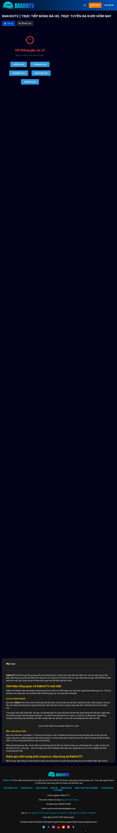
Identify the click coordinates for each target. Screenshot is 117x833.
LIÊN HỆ (54, 788)
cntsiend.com (39, 64)
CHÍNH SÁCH (26, 788)
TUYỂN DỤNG (107, 788)
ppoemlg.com (41, 73)
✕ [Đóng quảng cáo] (86, 831)
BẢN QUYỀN (66, 788)
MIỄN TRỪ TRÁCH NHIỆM (86, 788)
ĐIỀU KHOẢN (41, 788)
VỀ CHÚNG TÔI (10, 788)
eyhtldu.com (30, 82)
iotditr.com (18, 64)
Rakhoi (17, 702)
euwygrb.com (18, 73)
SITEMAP (58, 790)
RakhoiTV (10, 675)
